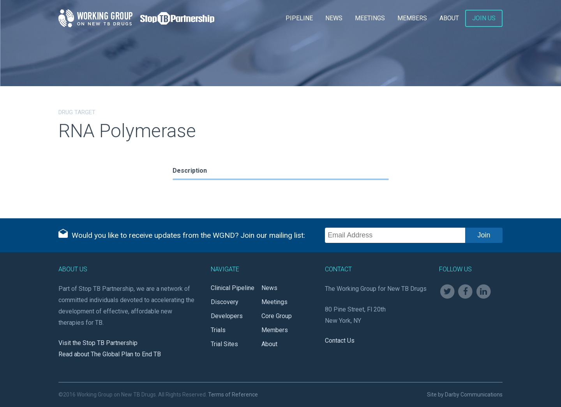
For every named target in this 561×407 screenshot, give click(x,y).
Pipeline (299, 18)
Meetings (370, 18)
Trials (218, 330)
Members (412, 18)
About (449, 18)
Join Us (484, 18)
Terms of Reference (233, 394)
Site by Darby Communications (465, 394)
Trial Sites (224, 344)
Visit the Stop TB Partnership (98, 343)
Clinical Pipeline (232, 288)
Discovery (224, 302)
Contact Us (340, 340)
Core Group (276, 316)
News (333, 18)
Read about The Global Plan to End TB (109, 354)
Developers (227, 316)
